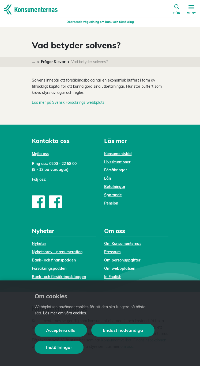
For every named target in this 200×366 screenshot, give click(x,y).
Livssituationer (117, 162)
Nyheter (39, 243)
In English (112, 276)
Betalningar (114, 186)
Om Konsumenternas (122, 243)
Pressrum (112, 251)
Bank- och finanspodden (54, 260)
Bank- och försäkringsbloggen (59, 276)
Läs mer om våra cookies (64, 313)
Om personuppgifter (122, 260)
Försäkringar (115, 170)
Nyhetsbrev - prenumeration (57, 251)
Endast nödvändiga (123, 330)
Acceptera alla (61, 330)
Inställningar (59, 347)
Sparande (113, 194)
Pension (111, 203)
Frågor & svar (53, 61)
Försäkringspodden (49, 268)
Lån (107, 178)
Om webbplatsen (119, 268)
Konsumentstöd (118, 153)
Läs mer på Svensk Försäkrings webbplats (68, 102)
